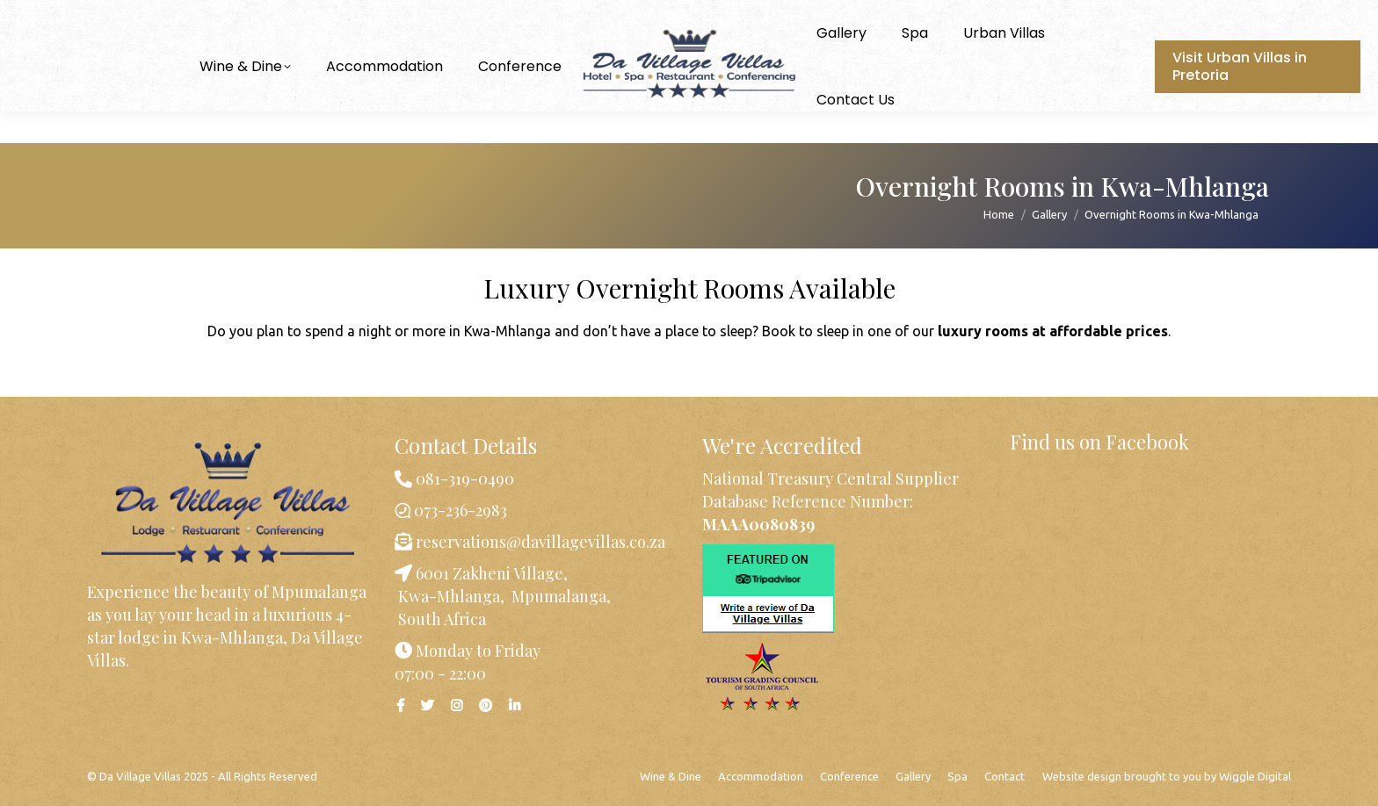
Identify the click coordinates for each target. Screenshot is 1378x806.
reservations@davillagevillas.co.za (538, 541)
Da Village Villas (140, 776)
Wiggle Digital (1255, 776)
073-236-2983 (94, 16)
